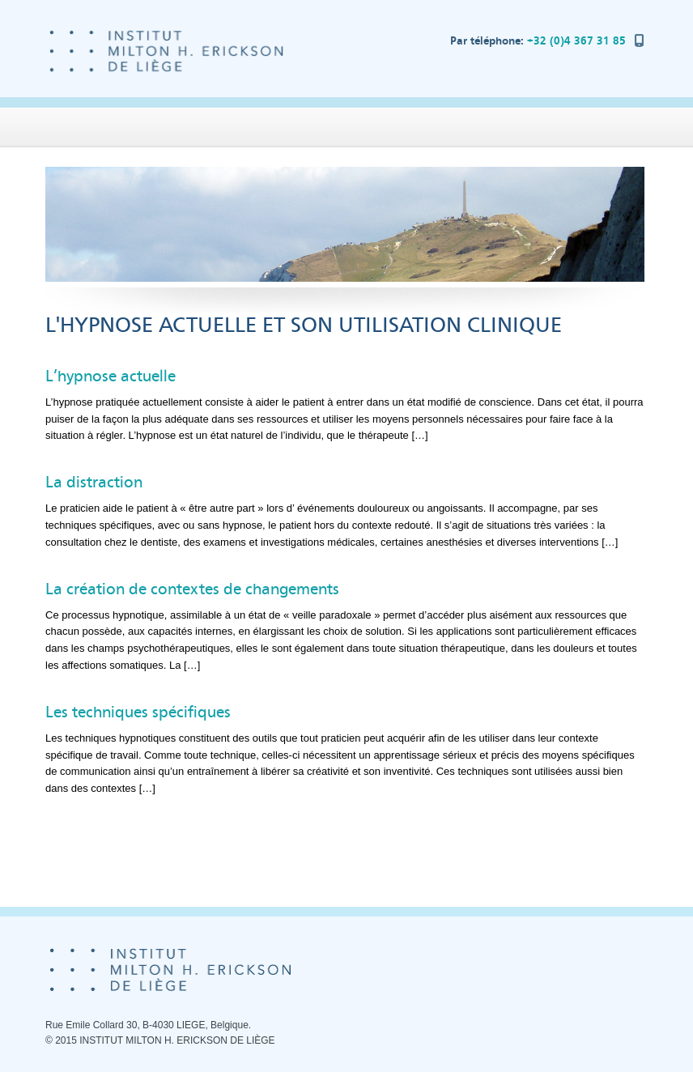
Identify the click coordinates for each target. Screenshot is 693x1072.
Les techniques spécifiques (138, 712)
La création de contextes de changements (192, 589)
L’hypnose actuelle (110, 376)
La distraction (93, 482)
